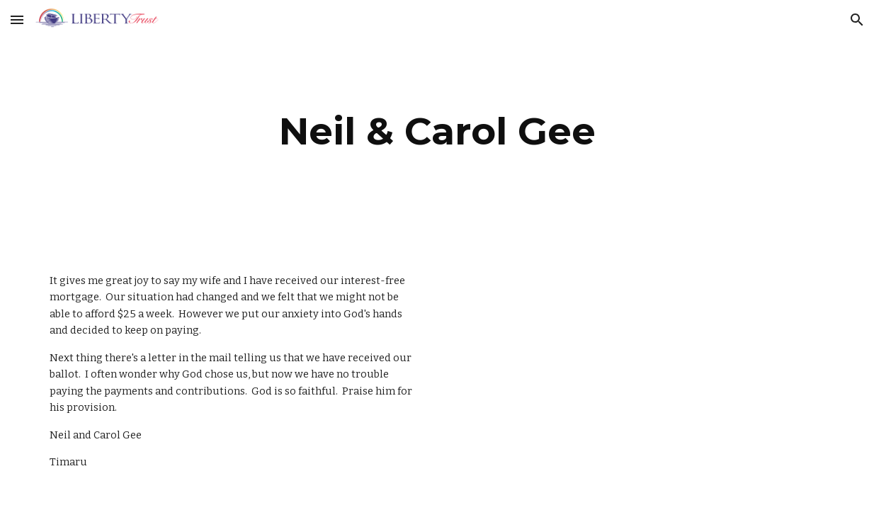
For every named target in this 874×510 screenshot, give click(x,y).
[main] (437, 131)
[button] (17, 19)
